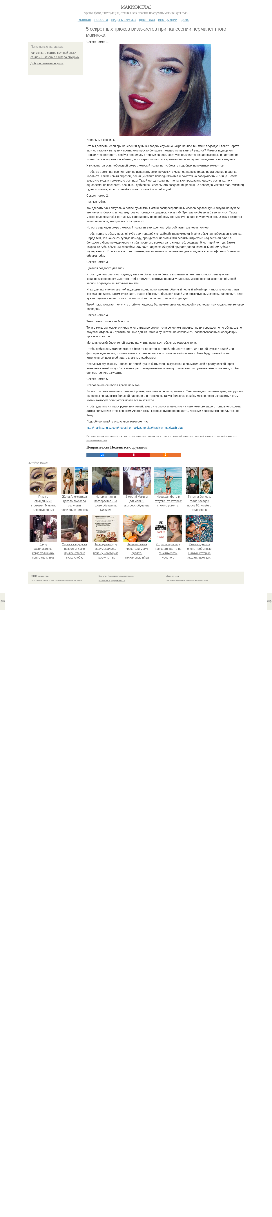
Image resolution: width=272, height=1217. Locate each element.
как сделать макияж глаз (135, 1069)
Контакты (102, 1209)
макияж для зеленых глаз (160, 1069)
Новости (101, 20)
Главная (84, 20)
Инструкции (167, 20)
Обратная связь (172, 1209)
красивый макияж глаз (183, 1069)
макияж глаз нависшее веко (110, 1069)
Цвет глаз (147, 20)
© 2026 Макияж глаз (39, 1209)
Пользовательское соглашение (121, 1209)
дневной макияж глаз (227, 1069)
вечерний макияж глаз (205, 1069)
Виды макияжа (123, 20)
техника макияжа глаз (96, 1074)
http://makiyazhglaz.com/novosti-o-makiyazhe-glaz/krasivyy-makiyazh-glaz (134, 427)
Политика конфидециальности (112, 1213)
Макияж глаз (136, 7)
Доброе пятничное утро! (47, 63)
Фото (185, 20)
